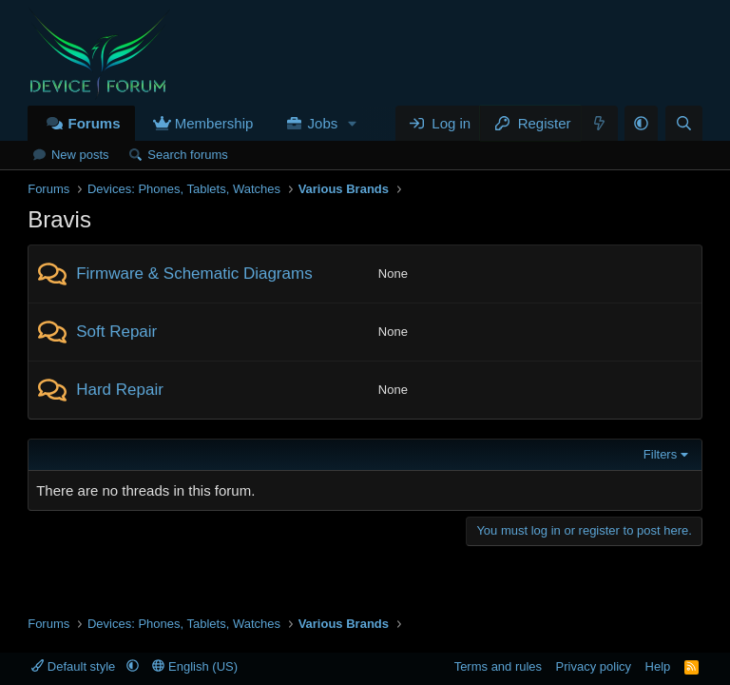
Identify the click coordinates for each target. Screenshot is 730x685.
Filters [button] (660, 454)
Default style (75, 666)
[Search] (683, 123)
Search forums (187, 154)
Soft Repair (116, 332)
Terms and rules (498, 666)
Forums (93, 123)
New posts (80, 154)
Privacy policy (593, 666)
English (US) (195, 666)
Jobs (323, 123)
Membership (214, 123)
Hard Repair (119, 390)
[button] (352, 123)
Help (658, 666)
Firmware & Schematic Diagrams (194, 273)
